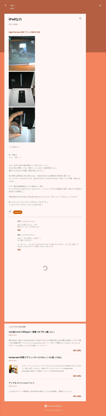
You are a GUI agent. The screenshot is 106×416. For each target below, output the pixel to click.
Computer (17, 212)
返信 (19, 230)
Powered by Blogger (53, 406)
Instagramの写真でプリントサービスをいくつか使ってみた (35, 357)
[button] (80, 18)
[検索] (100, 6)
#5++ (12, 5)
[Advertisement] (95, 46)
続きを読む (77, 350)
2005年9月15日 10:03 (28, 221)
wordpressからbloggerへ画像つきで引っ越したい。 (32, 331)
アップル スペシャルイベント (22, 383)
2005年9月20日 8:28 (28, 235)
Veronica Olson (59, 410)
